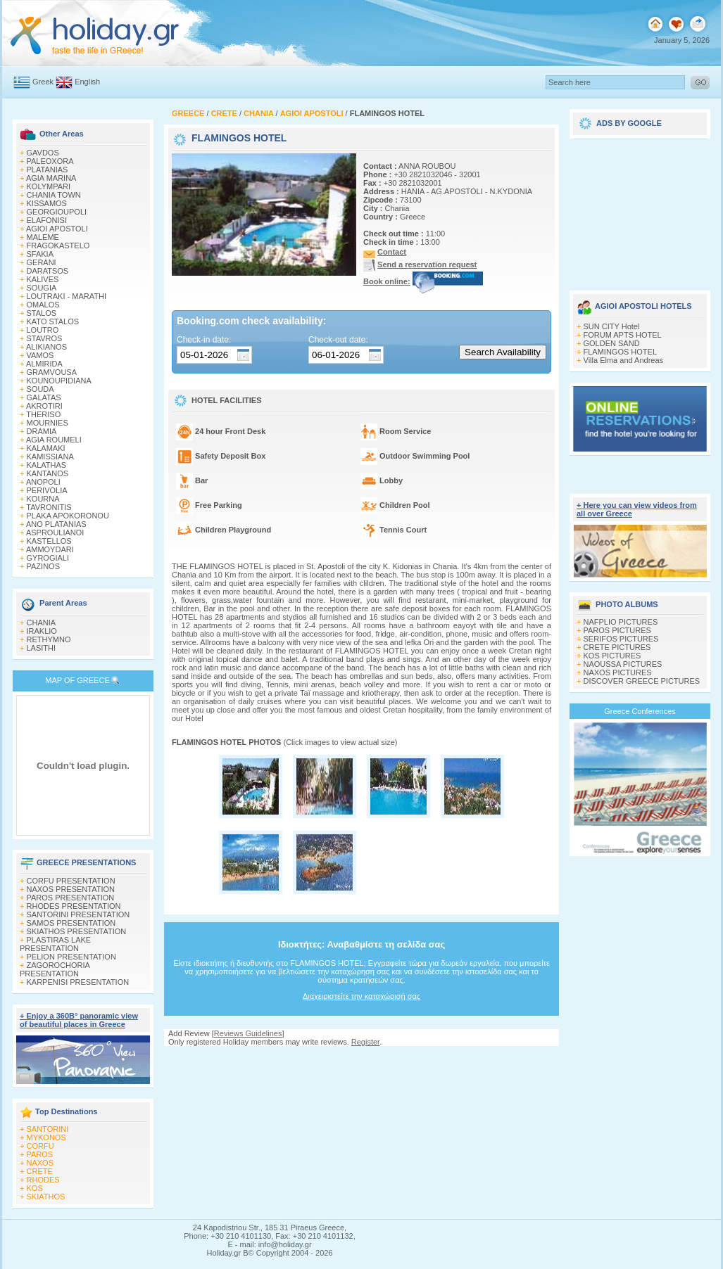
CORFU (40, 1146)
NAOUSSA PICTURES (623, 664)
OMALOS (43, 304)
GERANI (41, 262)
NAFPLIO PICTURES (621, 622)
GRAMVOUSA (52, 372)
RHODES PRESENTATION (74, 906)
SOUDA (40, 389)
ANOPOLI (43, 482)
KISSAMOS (47, 203)
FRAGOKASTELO (58, 245)
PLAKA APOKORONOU (68, 515)
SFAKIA (40, 254)
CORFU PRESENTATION (71, 880)
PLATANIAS (47, 169)
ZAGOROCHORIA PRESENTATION (54, 969)
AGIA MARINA (51, 178)
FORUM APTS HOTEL (623, 335)
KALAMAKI (46, 448)
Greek (43, 81)
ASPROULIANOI (55, 532)
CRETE (40, 1171)
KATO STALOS (53, 321)
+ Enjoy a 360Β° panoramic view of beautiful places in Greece (79, 1020)
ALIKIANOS (46, 347)
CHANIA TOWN (54, 195)
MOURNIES (47, 423)
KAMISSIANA (50, 456)
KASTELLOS (49, 541)
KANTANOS (48, 473)
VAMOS (40, 355)
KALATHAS (47, 465)
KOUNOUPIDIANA (59, 380)
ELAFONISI (47, 220)
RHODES (43, 1179)
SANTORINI (48, 1129)
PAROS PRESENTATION (71, 897)
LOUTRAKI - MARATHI (66, 296)
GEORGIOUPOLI (57, 212)
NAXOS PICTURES (618, 672)
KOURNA (43, 499)
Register (365, 1042)
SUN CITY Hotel (612, 326)
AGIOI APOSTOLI (57, 228)
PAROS (40, 1154)
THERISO (43, 414)
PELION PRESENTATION (71, 956)
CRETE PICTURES (617, 647)
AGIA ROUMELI (54, 439)
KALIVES (43, 279)
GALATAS (44, 397)
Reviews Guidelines (248, 1033)
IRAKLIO (42, 631)
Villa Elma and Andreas (624, 360)
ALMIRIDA (44, 363)
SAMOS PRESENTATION (71, 923)
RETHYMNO (49, 639)
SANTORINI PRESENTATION (78, 914)
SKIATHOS (46, 1196)
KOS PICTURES (612, 655)
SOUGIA (42, 287)
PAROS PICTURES (617, 630)
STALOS (42, 313)
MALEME (43, 237)
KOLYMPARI (49, 186)
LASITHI (41, 648)
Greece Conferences (640, 711)
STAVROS (45, 338)
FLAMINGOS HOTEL (621, 351)
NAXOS (40, 1163)
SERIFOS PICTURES (621, 638)
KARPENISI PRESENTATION (78, 982)
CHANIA (41, 622)
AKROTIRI (44, 406)
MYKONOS (46, 1137)
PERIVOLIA (47, 490)
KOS (35, 1188)
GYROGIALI (48, 558)
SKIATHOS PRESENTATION (77, 931)
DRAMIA (42, 431)
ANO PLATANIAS (56, 524)
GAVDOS (43, 152)
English (87, 81)
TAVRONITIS (48, 507)
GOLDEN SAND (612, 343)
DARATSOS (48, 271)
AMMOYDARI (50, 549)
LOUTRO (43, 330)
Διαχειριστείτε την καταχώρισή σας (361, 996)
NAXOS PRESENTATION (71, 889)
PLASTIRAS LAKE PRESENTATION (55, 944)
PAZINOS (43, 566)
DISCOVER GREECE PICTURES (642, 681)
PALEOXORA (50, 161)
